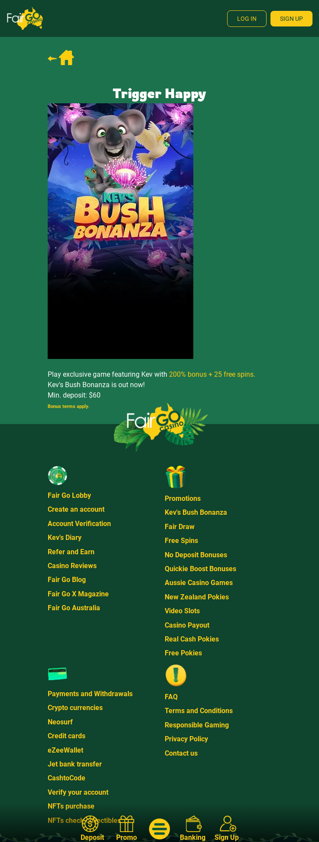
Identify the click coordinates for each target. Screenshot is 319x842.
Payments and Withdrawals (90, 694)
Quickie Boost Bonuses (200, 569)
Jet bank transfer (75, 764)
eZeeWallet (65, 750)
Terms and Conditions (199, 711)
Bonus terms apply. (68, 406)
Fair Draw (180, 527)
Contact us (181, 753)
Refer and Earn (71, 552)
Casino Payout (187, 625)
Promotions (183, 498)
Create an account (76, 509)
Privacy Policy (186, 739)
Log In (247, 18)
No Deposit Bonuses (196, 555)
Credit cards (66, 736)
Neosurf (60, 722)
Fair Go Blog (67, 580)
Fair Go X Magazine (78, 594)
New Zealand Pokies (197, 597)
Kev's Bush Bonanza (196, 512)
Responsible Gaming (197, 725)
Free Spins (181, 540)
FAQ (171, 697)
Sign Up (291, 18)
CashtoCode (66, 778)
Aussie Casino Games (199, 583)
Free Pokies (183, 653)
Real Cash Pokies (192, 639)
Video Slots (182, 611)
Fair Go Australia (74, 608)
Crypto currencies (75, 708)
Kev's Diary (64, 537)
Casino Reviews (72, 566)
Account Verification (79, 524)
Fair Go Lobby (69, 495)
